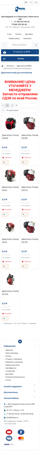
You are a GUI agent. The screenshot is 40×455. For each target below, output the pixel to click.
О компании (10, 371)
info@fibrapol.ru (12, 418)
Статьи (8, 380)
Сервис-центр (14, 38)
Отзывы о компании (13, 359)
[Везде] (4, 44)
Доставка (29, 34)
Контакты (27, 38)
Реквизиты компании (14, 362)
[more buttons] (7, 162)
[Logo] (20, 9)
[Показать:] (26, 105)
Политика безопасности (15, 377)
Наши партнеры (11, 353)
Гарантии (9, 350)
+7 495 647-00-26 (21, 22)
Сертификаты (10, 368)
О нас (9, 34)
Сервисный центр (12, 365)
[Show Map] (20, 341)
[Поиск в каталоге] (20, 44)
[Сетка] (7, 105)
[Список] (3, 105)
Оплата (18, 34)
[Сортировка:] (22, 110)
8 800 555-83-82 (20, 24)
